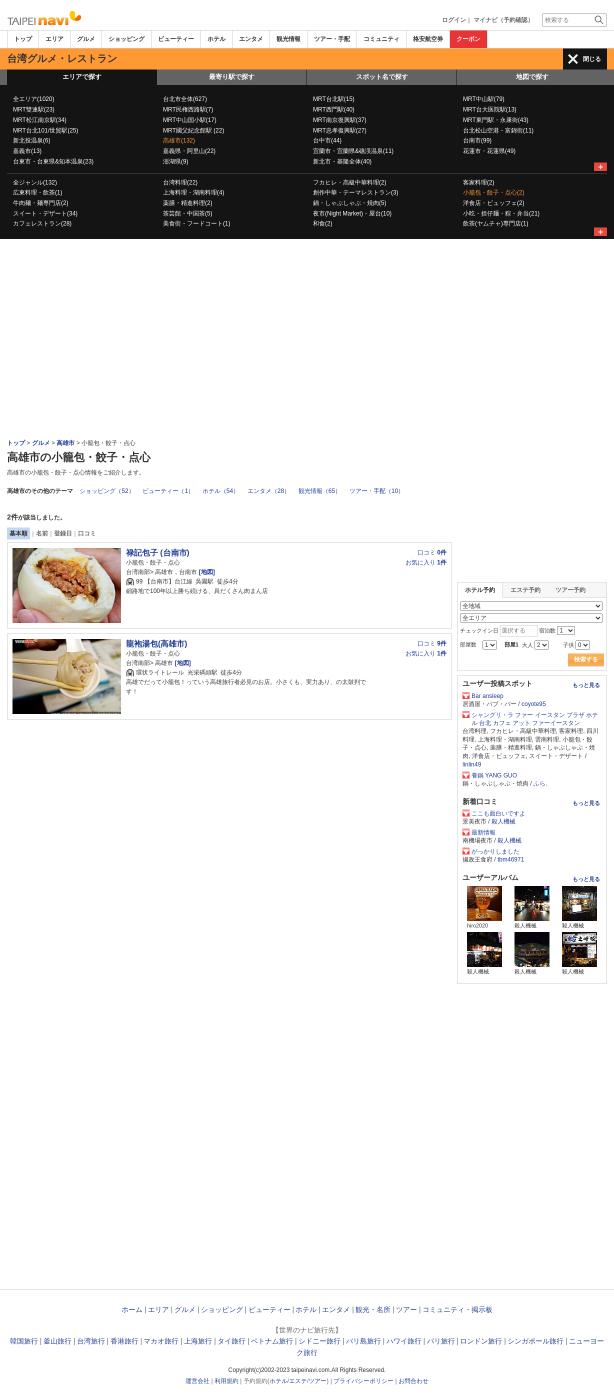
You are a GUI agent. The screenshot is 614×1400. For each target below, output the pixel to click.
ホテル (217, 39)
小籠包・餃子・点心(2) (493, 192)
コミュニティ (382, 39)
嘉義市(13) (27, 151)
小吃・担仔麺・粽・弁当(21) (501, 213)
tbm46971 (511, 859)
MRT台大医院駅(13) (489, 109)
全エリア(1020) (33, 99)
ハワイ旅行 (404, 1341)
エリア (55, 39)
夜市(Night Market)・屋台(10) (352, 213)
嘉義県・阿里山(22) (189, 151)
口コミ (87, 533)
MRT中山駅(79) (483, 99)
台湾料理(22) (180, 182)
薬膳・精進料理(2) (187, 203)
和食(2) (322, 223)
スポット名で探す (382, 76)
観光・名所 (373, 1310)
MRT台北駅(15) (333, 99)
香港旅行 (124, 1341)
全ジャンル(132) (35, 182)
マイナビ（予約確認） (504, 20)
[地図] (205, 572)
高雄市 (65, 443)
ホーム (132, 1310)
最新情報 (484, 832)
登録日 (63, 533)
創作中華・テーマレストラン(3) (355, 192)
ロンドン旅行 (481, 1341)
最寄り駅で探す (231, 76)
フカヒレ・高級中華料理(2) (349, 182)
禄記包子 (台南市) (158, 552)
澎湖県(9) (175, 161)
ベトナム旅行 (272, 1341)
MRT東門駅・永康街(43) (495, 120)
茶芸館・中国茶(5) (187, 213)
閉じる (592, 59)
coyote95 (534, 704)
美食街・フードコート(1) (196, 223)
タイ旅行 (232, 1341)
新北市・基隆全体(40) (342, 161)
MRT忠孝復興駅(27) (339, 130)
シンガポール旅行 (536, 1341)
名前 (42, 533)
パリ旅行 (441, 1341)
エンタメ (251, 39)
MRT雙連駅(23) (33, 109)
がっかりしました (496, 851)
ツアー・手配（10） (377, 491)
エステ (298, 1381)
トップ (23, 39)
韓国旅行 (24, 1341)
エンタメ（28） (269, 491)
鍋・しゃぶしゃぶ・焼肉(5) (349, 203)
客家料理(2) (478, 182)
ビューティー (176, 39)
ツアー (406, 1310)
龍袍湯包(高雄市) (156, 644)
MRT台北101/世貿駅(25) (45, 130)
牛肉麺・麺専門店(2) (40, 203)
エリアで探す (82, 76)
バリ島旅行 (363, 1341)
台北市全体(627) (185, 99)
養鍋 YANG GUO (494, 775)
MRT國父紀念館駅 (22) (193, 130)
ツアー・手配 (332, 39)
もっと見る (586, 685)
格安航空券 (428, 39)
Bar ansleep (488, 696)
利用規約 (226, 1381)
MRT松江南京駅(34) (39, 120)
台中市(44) (327, 140)
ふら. (540, 783)
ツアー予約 (571, 590)
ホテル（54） (220, 491)
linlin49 (471, 764)
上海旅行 (198, 1341)
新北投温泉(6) (31, 140)
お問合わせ (413, 1381)
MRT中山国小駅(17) (189, 120)
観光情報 (288, 39)
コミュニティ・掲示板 (457, 1310)
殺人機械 (504, 821)
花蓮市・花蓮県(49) (489, 151)
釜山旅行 (58, 1341)
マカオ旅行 (161, 1341)
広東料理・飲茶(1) (37, 192)
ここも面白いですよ (499, 813)
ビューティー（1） (168, 491)
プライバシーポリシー (364, 1381)
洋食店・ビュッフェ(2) (493, 203)
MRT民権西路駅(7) (188, 109)
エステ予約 (525, 590)
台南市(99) (477, 140)
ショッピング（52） (107, 491)
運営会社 (198, 1381)
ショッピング (126, 39)
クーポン (468, 39)
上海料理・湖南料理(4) (193, 192)
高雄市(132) (179, 140)
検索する (586, 659)
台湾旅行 (91, 1341)
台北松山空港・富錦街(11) (498, 130)
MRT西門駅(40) (333, 109)
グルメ (86, 39)
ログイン (454, 20)
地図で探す (532, 76)
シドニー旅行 (319, 1341)
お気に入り (426, 562)
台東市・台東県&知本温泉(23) (53, 161)
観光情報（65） (319, 491)
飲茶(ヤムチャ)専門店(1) (495, 223)
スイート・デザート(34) (45, 213)
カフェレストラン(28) (42, 223)
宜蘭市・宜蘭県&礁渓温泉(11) (353, 151)
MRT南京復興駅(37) (339, 120)
